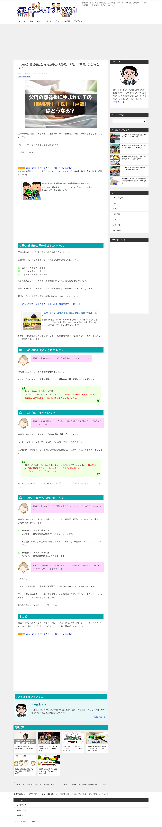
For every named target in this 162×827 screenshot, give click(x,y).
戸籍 (57, 21)
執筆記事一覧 (100, 717)
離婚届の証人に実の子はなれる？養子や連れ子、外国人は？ (48, 748)
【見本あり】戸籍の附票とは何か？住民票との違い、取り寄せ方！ (134, 136)
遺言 (31, 21)
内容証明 (66, 21)
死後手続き (78, 21)
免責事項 (20, 815)
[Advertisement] (81, 40)
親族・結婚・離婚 (24, 77)
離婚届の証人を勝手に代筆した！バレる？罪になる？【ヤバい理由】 (48, 771)
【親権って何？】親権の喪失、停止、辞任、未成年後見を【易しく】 (50, 304)
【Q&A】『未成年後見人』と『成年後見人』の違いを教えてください (84, 784)
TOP (26, 794)
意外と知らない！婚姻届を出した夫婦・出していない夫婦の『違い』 (72, 748)
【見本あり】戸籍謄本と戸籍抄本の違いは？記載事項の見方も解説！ (134, 169)
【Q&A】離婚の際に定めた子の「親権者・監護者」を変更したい (24, 748)
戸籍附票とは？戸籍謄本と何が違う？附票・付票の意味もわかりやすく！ (134, 147)
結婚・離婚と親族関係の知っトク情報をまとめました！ (50, 168)
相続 (38, 21)
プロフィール (21, 810)
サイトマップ (20, 21)
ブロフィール (119, 102)
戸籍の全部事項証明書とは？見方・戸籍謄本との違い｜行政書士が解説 (134, 158)
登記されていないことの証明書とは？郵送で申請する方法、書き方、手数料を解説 (134, 181)
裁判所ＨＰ (38, 605)
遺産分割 (48, 21)
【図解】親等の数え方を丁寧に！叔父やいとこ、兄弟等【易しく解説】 (97, 748)
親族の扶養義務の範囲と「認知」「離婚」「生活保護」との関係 (24, 771)
